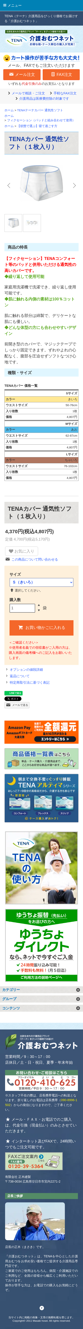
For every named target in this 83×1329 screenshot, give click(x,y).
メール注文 (22, 74)
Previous (9, 185)
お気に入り (21, 551)
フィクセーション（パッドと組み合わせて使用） (41, 120)
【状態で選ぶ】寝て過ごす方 (37, 126)
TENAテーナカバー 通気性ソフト (40, 110)
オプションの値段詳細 (23, 669)
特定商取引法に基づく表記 (27, 682)
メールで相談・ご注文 (25, 93)
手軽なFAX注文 (62, 93)
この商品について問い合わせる (31, 559)
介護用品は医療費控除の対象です (41, 98)
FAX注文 (61, 74)
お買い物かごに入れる (41, 627)
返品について (17, 676)
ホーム (9, 110)
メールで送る (17, 704)
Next (74, 185)
